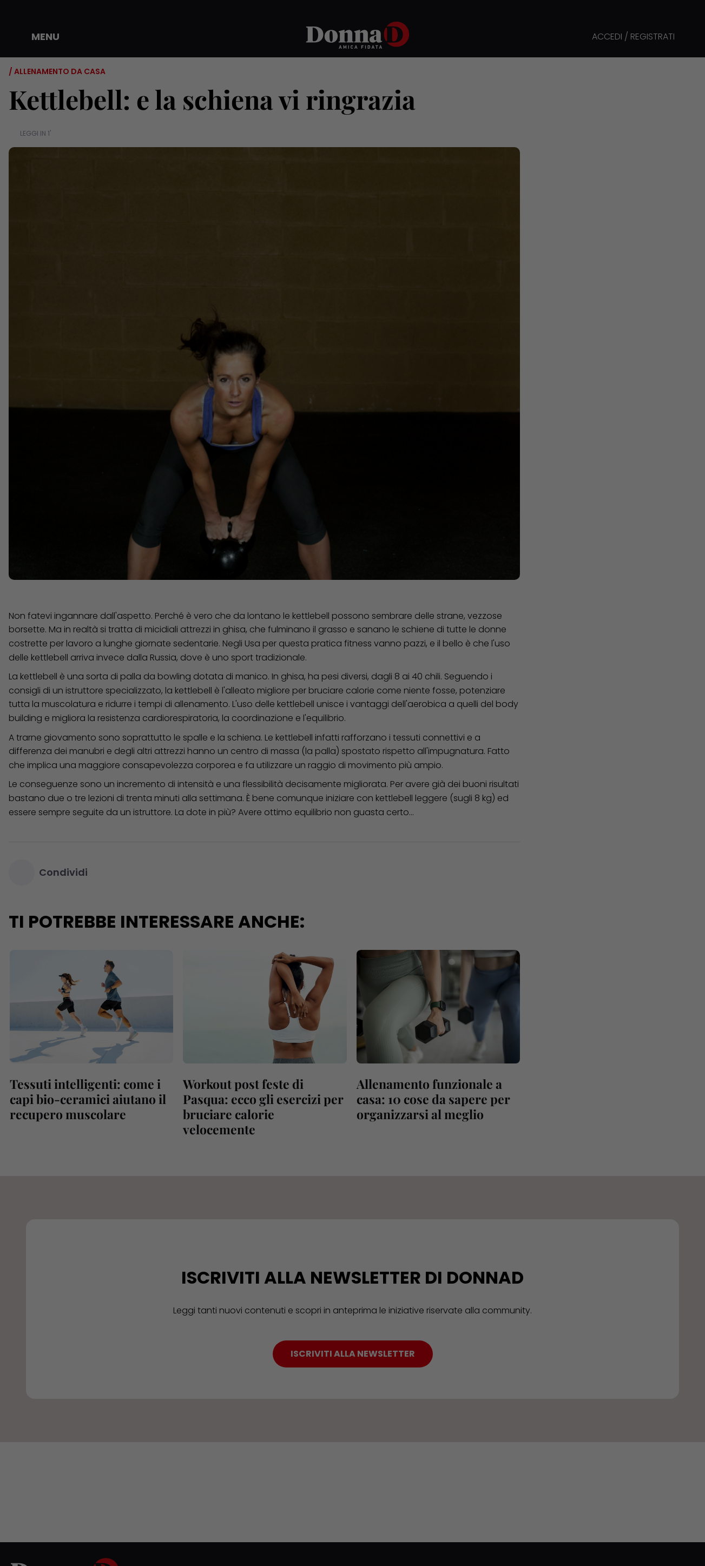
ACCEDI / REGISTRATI (633, 37)
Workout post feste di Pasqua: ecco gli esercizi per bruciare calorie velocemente (262, 1106)
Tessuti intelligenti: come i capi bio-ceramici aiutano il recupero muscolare (87, 1098)
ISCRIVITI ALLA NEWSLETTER (353, 1353)
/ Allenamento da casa (57, 71)
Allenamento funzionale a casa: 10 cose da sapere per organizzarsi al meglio (432, 1098)
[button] (38, 36)
